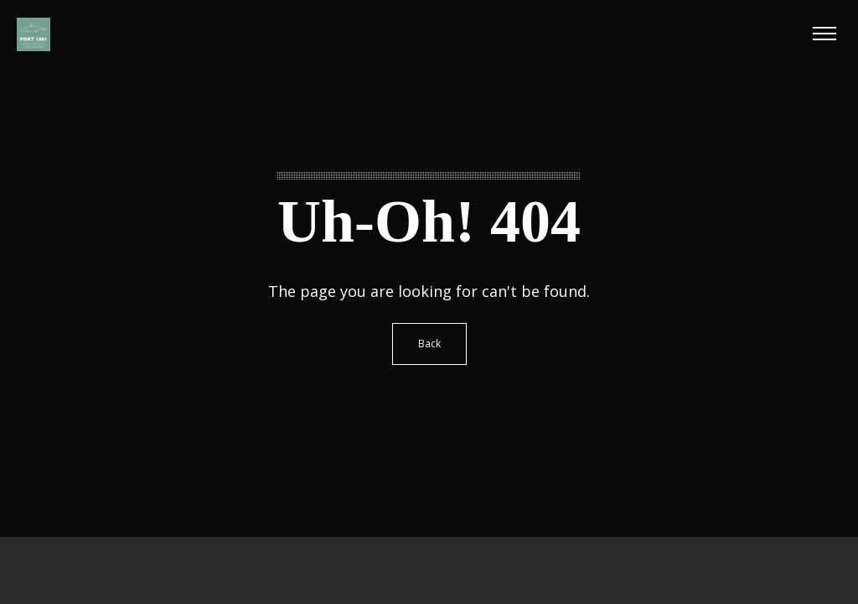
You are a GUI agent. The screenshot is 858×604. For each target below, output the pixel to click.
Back (429, 343)
